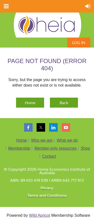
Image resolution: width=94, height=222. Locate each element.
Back (64, 102)
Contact (49, 156)
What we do (67, 140)
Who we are (41, 140)
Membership (19, 148)
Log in (78, 42)
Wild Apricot (39, 215)
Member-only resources (55, 148)
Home (30, 102)
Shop (85, 148)
